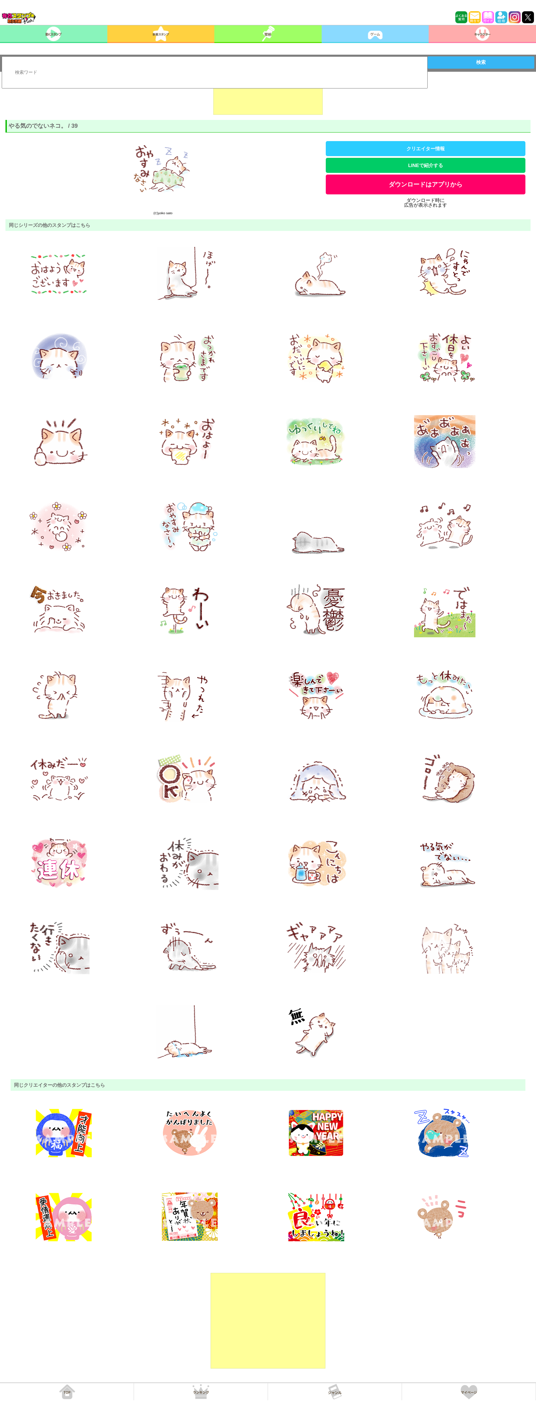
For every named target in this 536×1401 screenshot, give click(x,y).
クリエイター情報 (425, 148)
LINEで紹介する (425, 165)
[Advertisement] (268, 98)
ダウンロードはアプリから (426, 184)
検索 (481, 62)
